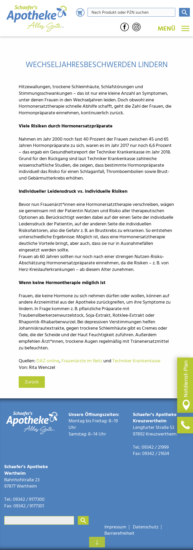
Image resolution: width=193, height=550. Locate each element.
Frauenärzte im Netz (81, 361)
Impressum (115, 527)
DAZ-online (47, 361)
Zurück (32, 382)
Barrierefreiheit (119, 533)
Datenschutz (145, 527)
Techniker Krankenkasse (136, 361)
